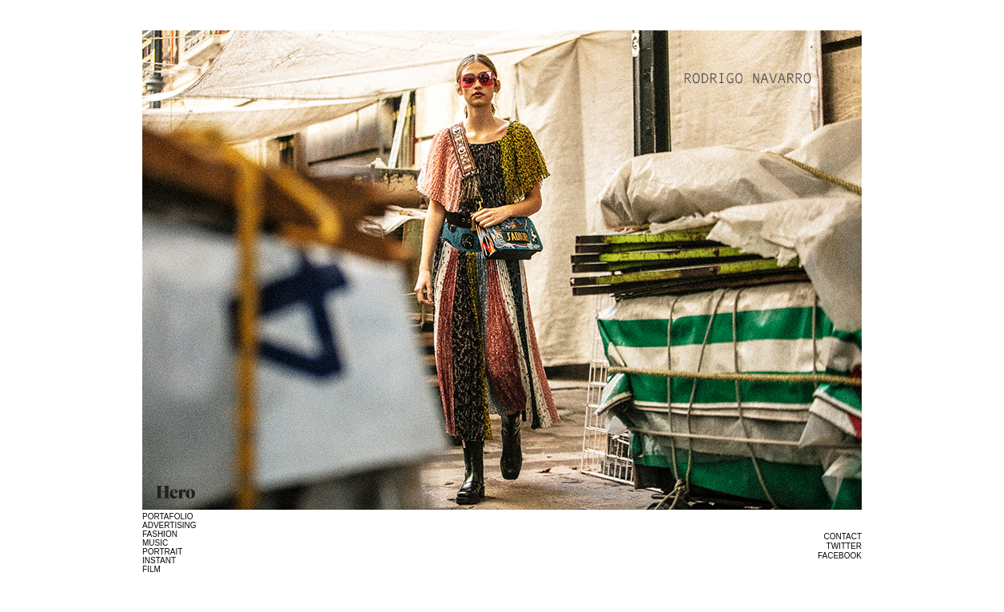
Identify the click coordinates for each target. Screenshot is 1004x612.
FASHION (159, 534)
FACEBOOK (840, 555)
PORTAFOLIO (167, 516)
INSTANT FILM (159, 565)
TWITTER (844, 546)
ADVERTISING (169, 525)
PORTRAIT (162, 551)
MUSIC (155, 542)
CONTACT (842, 536)
